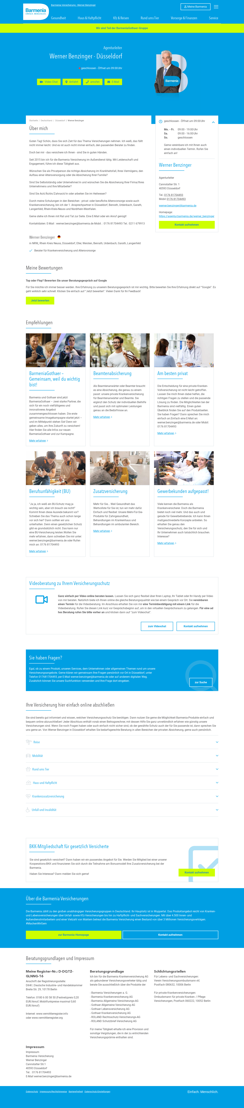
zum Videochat (157, 626)
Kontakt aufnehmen (195, 224)
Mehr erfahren (38, 440)
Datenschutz (32, 1091)
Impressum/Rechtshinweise (53, 1091)
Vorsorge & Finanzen (184, 18)
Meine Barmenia (199, 6)
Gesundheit (58, 18)
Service (213, 18)
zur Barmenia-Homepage (46, 935)
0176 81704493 (173, 195)
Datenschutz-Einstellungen (97, 1091)
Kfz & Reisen (121, 18)
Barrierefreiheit (76, 1091)
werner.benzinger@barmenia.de (177, 205)
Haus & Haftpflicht (89, 18)
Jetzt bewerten (42, 300)
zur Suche (203, 681)
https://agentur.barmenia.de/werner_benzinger (186, 216)
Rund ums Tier (150, 18)
